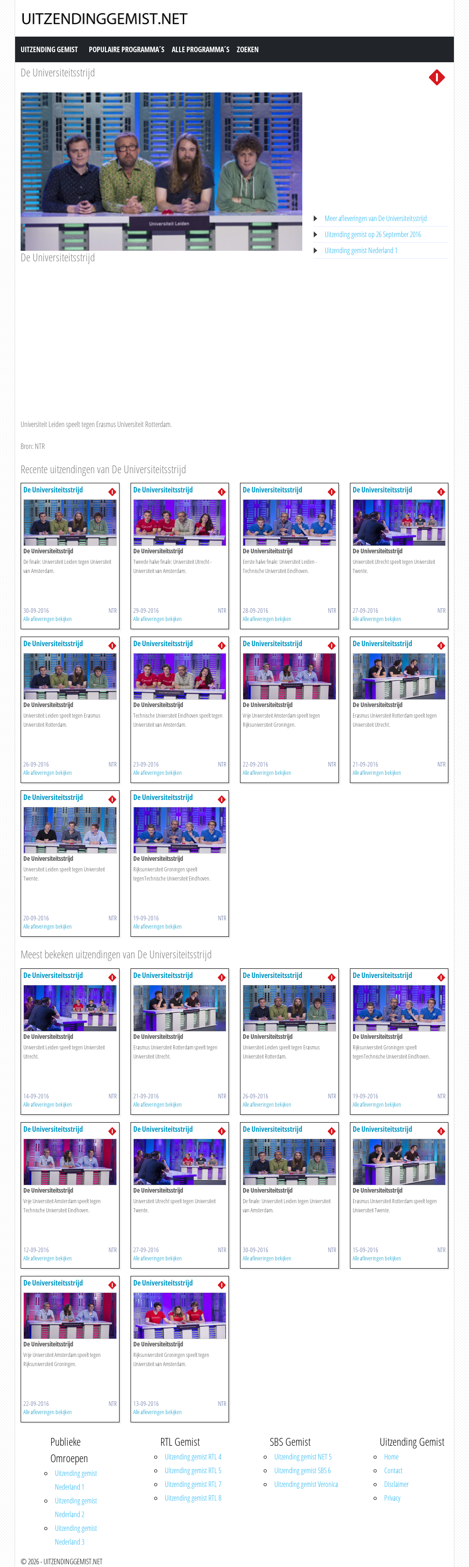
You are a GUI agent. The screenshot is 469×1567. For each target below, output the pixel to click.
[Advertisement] (161, 333)
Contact (393, 1470)
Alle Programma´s (200, 49)
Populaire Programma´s (126, 49)
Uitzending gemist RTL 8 (193, 1498)
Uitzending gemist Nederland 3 (76, 1535)
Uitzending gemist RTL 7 (193, 1484)
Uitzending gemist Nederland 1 (361, 250)
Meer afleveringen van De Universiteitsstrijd (376, 218)
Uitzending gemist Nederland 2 (76, 1507)
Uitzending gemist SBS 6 (302, 1470)
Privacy (392, 1498)
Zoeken (248, 49)
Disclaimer (396, 1484)
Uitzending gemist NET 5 (303, 1457)
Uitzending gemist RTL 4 (193, 1457)
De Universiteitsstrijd (58, 72)
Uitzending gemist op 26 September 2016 (373, 234)
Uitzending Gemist (49, 49)
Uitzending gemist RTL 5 (193, 1470)
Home (391, 1457)
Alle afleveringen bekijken (47, 619)
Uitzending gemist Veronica (306, 1484)
